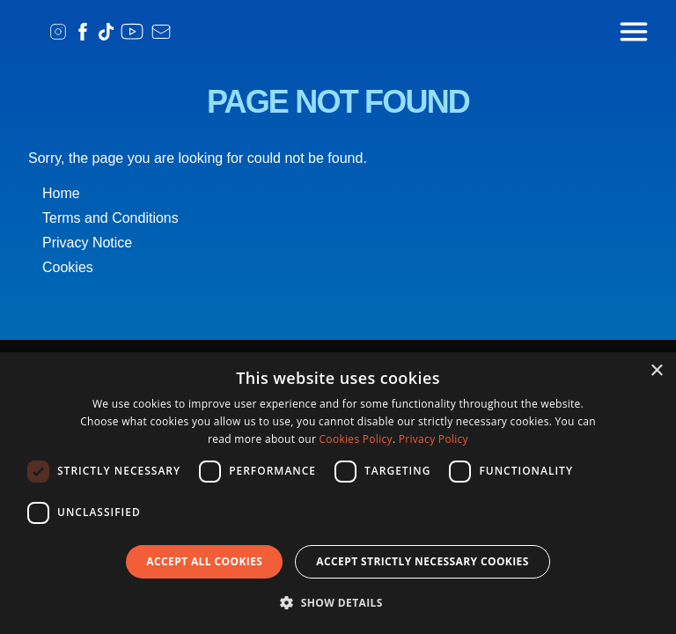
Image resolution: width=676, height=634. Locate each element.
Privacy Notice (87, 242)
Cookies (67, 267)
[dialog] (338, 493)
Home (61, 193)
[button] (338, 602)
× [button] (656, 371)
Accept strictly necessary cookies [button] (422, 561)
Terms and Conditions (110, 217)
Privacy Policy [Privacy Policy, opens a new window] (433, 438)
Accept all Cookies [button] (204, 561)
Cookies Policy (356, 438)
